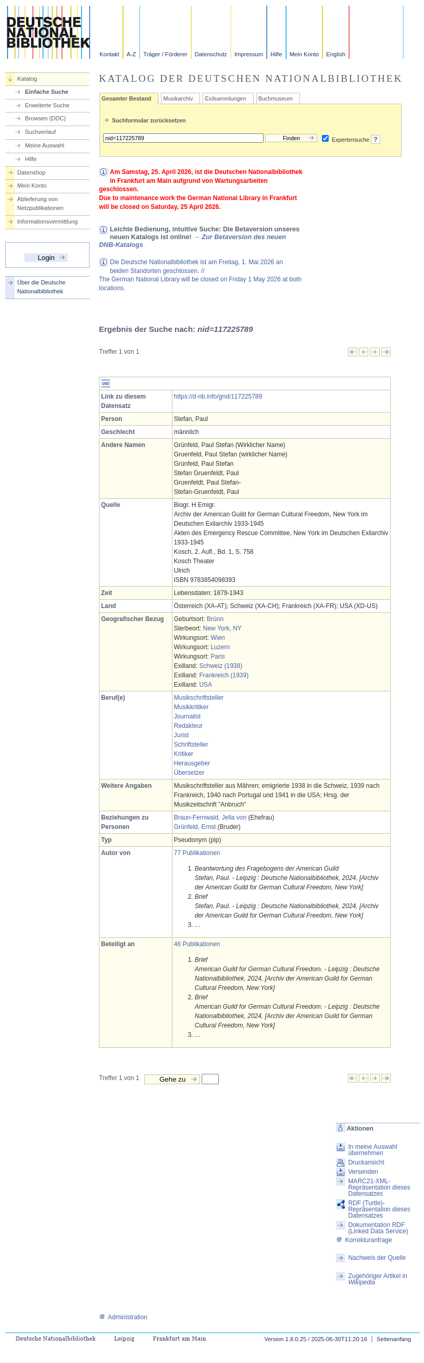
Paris (217, 656)
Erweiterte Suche (47, 105)
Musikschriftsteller (198, 697)
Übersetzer (189, 772)
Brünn (215, 619)
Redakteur (188, 725)
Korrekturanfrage (364, 1240)
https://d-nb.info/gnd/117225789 (218, 396)
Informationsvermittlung (47, 221)
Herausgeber (192, 763)
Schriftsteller (191, 744)
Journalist (187, 716)
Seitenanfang (394, 1339)
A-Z (131, 54)
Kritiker (183, 754)
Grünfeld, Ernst (195, 827)
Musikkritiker (191, 707)
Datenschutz (211, 54)
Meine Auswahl (44, 145)
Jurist (181, 735)
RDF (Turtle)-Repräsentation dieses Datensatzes (379, 1209)
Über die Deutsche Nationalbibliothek (41, 286)
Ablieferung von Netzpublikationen (40, 203)
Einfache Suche (46, 92)
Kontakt (109, 54)
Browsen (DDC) (45, 118)
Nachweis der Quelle (377, 1257)
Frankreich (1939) (223, 675)
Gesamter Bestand (126, 98)
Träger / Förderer (165, 54)
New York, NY (222, 628)
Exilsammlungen (225, 98)
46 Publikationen (197, 944)
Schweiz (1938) (220, 666)
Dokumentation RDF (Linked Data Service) (378, 1228)
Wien (217, 637)
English (335, 54)
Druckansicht (366, 1162)
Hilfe (276, 54)
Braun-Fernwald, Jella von (210, 817)
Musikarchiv (178, 98)
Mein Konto (304, 54)
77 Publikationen (197, 853)
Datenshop (31, 172)
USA (205, 684)
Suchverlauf (40, 132)
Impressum (248, 54)
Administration (123, 1317)
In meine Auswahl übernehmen (372, 1150)
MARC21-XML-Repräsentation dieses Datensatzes (379, 1187)
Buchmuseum (275, 98)
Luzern (220, 647)
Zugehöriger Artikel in (377, 1279)
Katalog (27, 79)
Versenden (363, 1171)
